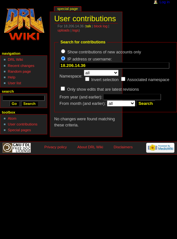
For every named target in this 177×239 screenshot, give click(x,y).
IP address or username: (89, 59)
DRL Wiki (15, 59)
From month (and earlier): (82, 103)
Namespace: (70, 76)
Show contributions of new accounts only (104, 52)
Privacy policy (55, 147)
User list (14, 83)
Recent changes (21, 66)
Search (8, 91)
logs (75, 30)
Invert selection (105, 80)
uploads (63, 30)
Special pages (19, 130)
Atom (12, 118)
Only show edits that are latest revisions (103, 89)
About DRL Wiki (90, 147)
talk (88, 26)
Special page (67, 9)
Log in (165, 2)
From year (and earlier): (80, 97)
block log (100, 26)
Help (11, 77)
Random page (19, 71)
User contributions (22, 124)
